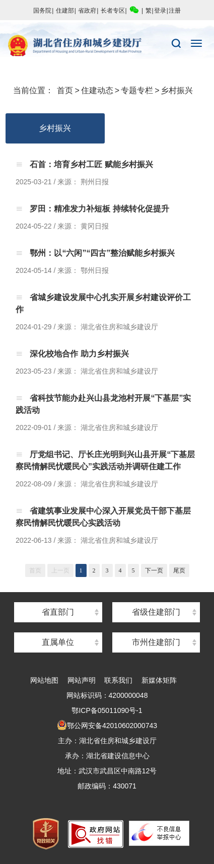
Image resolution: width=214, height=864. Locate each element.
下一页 (154, 570)
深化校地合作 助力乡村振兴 (78, 353)
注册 (175, 10)
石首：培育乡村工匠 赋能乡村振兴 (90, 164)
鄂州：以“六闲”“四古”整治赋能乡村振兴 (101, 253)
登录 (160, 10)
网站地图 (44, 680)
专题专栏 (137, 90)
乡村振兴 (177, 90)
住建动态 (97, 90)
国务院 (42, 10)
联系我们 (118, 680)
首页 (65, 90)
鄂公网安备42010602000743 (107, 726)
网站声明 (81, 680)
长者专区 (113, 10)
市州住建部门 (156, 642)
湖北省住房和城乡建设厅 (107, 46)
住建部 (65, 10)
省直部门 (58, 612)
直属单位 (58, 642)
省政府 (87, 10)
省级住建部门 (156, 612)
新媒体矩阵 (159, 680)
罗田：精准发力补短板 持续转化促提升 (98, 208)
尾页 (179, 570)
